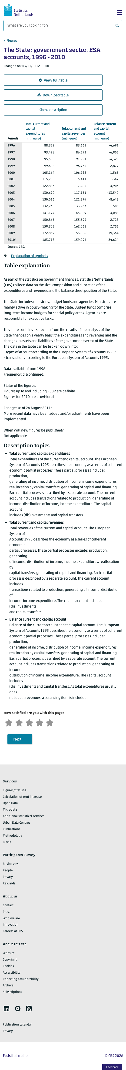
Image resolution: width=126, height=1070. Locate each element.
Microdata (10, 809)
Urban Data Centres (16, 822)
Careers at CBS (13, 931)
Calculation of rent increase (22, 796)
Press (6, 912)
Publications (11, 829)
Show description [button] (53, 110)
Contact (8, 905)
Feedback (112, 1067)
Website (9, 953)
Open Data (10, 803)
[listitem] (6, 1008)
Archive (8, 985)
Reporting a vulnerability (21, 979)
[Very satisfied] (50, 722)
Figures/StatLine (15, 790)
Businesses (11, 864)
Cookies (8, 966)
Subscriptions (12, 992)
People (8, 870)
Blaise (7, 842)
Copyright (10, 959)
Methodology (12, 835)
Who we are (11, 918)
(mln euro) (40, 131)
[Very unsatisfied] (9, 722)
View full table (53, 80)
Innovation (10, 924)
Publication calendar (17, 1024)
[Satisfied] (39, 722)
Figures (12, 40)
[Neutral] (29, 722)
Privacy (8, 877)
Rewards (9, 883)
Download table (53, 95)
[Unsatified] (19, 722)
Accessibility (11, 972)
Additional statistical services (23, 816)
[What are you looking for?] (62, 25)
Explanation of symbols (29, 256)
